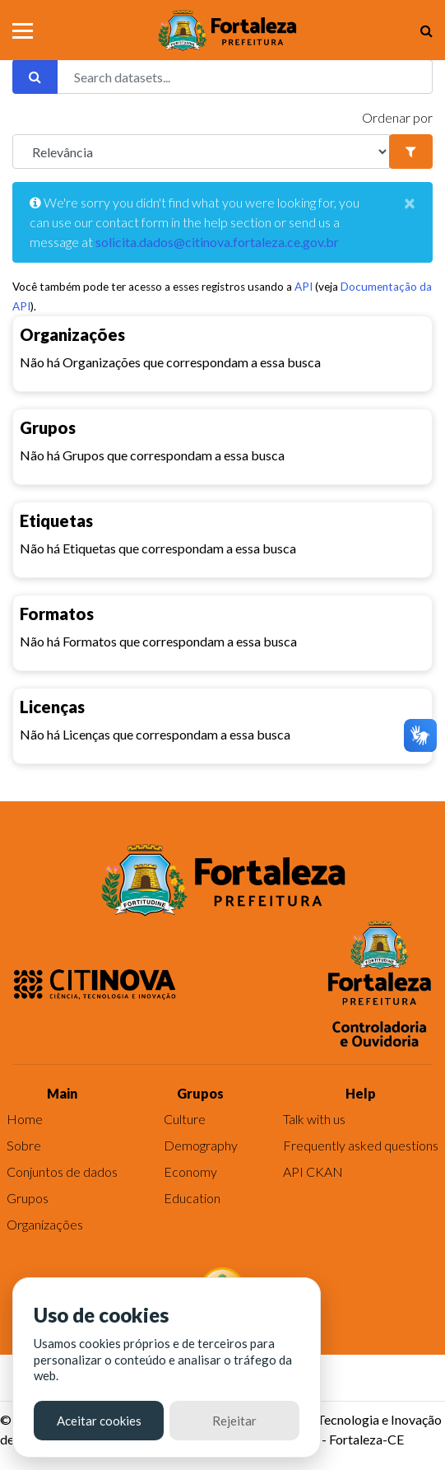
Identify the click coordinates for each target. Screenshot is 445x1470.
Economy (190, 1171)
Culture (185, 1119)
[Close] (409, 202)
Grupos (28, 1198)
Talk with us (314, 1119)
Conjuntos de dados (62, 1171)
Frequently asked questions (360, 1145)
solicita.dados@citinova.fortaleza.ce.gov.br (217, 242)
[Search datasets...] (245, 76)
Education (192, 1198)
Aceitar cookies (99, 1420)
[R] (201, 151)
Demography (201, 1145)
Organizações (45, 1224)
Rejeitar (234, 1420)
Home (25, 1119)
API (303, 286)
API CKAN (313, 1171)
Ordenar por (397, 117)
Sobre (24, 1145)
